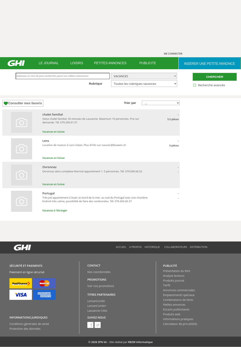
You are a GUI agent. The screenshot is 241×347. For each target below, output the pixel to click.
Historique (152, 247)
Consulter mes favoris (25, 103)
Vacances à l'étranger (54, 210)
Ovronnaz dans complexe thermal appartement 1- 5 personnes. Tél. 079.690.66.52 (92, 171)
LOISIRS (76, 63)
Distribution (198, 247)
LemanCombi (96, 301)
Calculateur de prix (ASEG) (180, 324)
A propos (135, 247)
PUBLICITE (147, 63)
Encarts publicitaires (176, 309)
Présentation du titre (176, 271)
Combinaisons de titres (178, 300)
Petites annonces (174, 304)
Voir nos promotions (100, 286)
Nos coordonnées (98, 272)
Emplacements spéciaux (179, 295)
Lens (45, 141)
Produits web (171, 314)
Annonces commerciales (179, 290)
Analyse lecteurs (173, 276)
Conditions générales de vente (29, 324)
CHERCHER (214, 76)
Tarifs (166, 285)
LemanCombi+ (96, 306)
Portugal (48, 193)
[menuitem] (48, 63)
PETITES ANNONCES (110, 63)
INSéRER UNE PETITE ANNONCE (209, 63)
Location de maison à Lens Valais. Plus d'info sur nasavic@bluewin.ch (84, 145)
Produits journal (173, 280)
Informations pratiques (178, 319)
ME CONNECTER (173, 53)
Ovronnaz (49, 167)
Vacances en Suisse (53, 131)
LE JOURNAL (49, 63)
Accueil (121, 247)
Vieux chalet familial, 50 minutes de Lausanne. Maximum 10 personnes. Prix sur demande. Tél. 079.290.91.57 (90, 120)
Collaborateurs (175, 247)
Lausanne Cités (97, 311)
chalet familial (52, 114)
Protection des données (25, 329)
